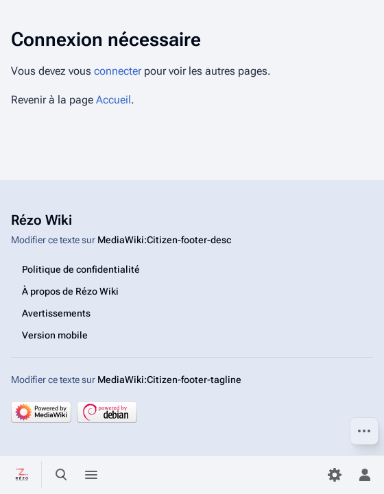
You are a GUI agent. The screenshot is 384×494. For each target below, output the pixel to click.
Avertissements (56, 313)
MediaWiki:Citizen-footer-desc (164, 239)
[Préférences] (334, 475)
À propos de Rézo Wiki (70, 291)
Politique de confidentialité (81, 269)
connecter (117, 70)
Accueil (113, 99)
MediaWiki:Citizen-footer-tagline (169, 379)
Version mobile (55, 335)
